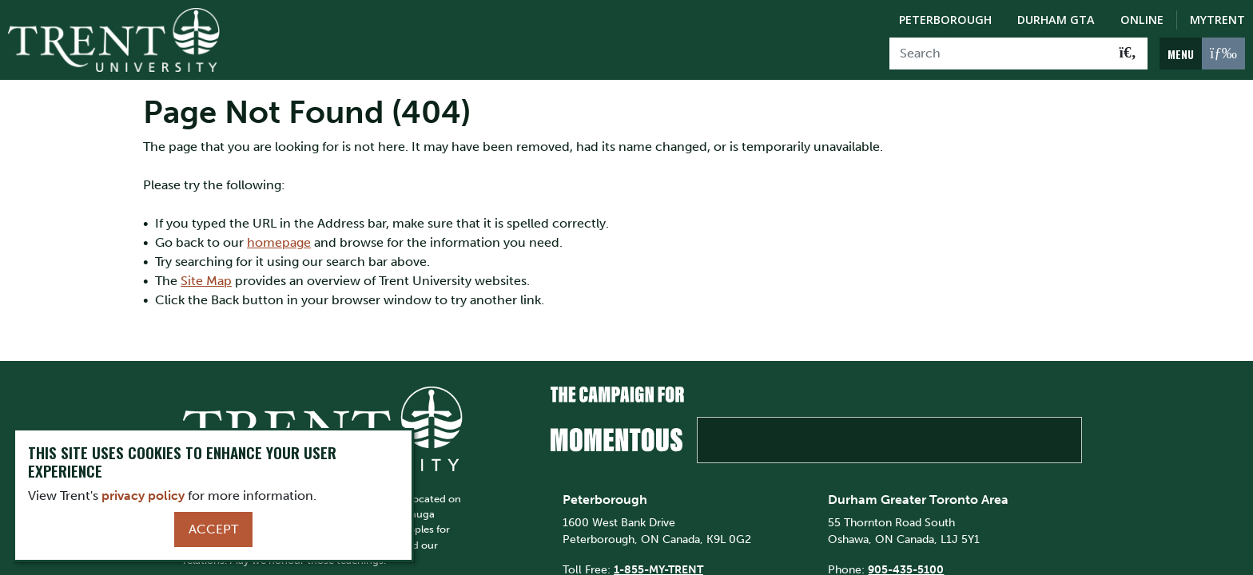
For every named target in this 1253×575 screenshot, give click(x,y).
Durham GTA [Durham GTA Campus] (1056, 19)
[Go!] (1128, 53)
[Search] (999, 53)
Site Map (206, 280)
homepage (279, 242)
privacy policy (143, 495)
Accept (213, 529)
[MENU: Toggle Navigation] (1202, 53)
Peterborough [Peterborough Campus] (945, 19)
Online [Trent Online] (1142, 19)
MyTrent (1217, 19)
